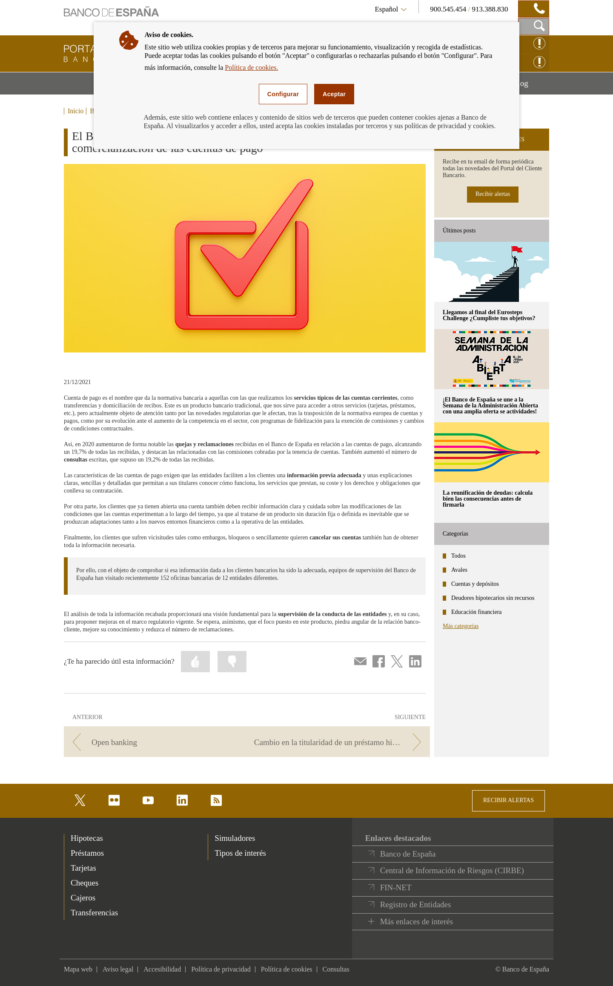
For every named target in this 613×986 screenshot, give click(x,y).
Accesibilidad (162, 969)
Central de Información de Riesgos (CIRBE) (452, 870)
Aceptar (334, 94)
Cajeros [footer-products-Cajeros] (83, 897)
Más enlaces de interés (416, 921)
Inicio (75, 111)
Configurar (283, 94)
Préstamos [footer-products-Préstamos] (87, 852)
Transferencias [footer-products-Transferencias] (94, 912)
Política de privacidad (221, 969)
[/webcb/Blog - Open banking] (154, 742)
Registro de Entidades (415, 904)
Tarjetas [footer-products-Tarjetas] (83, 867)
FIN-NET (396, 887)
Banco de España (408, 853)
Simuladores (235, 838)
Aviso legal (118, 969)
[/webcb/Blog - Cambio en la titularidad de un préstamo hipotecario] (340, 742)
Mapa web (78, 969)
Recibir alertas (493, 194)
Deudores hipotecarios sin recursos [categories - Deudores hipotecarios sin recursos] (493, 598)
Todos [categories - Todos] (458, 556)
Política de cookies (286, 969)
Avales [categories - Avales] (459, 570)
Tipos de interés (240, 852)
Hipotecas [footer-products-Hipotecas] (87, 838)
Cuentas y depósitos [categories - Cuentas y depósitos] (475, 584)
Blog (531, 86)
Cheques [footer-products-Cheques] (84, 882)
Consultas (336, 969)
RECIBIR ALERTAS (508, 800)
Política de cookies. (251, 67)
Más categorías (460, 626)
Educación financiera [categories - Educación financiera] (476, 612)
